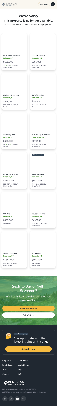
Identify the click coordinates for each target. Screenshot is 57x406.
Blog (19, 369)
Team (4, 369)
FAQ (19, 374)
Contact (5, 374)
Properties (6, 360)
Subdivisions (7, 365)
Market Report (24, 365)
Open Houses (23, 360)
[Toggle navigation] (53, 4)
